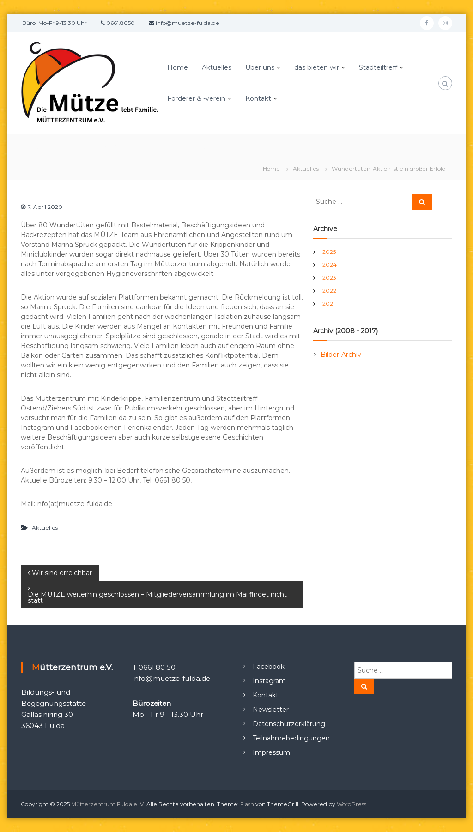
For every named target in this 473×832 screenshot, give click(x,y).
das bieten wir (316, 67)
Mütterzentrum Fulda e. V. (108, 804)
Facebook (269, 666)
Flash (247, 804)
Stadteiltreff (378, 67)
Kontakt (258, 98)
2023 (329, 277)
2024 (329, 264)
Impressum (271, 752)
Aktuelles (216, 67)
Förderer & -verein (196, 98)
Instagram (269, 681)
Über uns (259, 67)
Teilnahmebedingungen (291, 738)
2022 (329, 290)
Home (177, 67)
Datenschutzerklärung (289, 724)
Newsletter (271, 709)
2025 (329, 251)
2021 (328, 303)
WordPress (351, 804)
